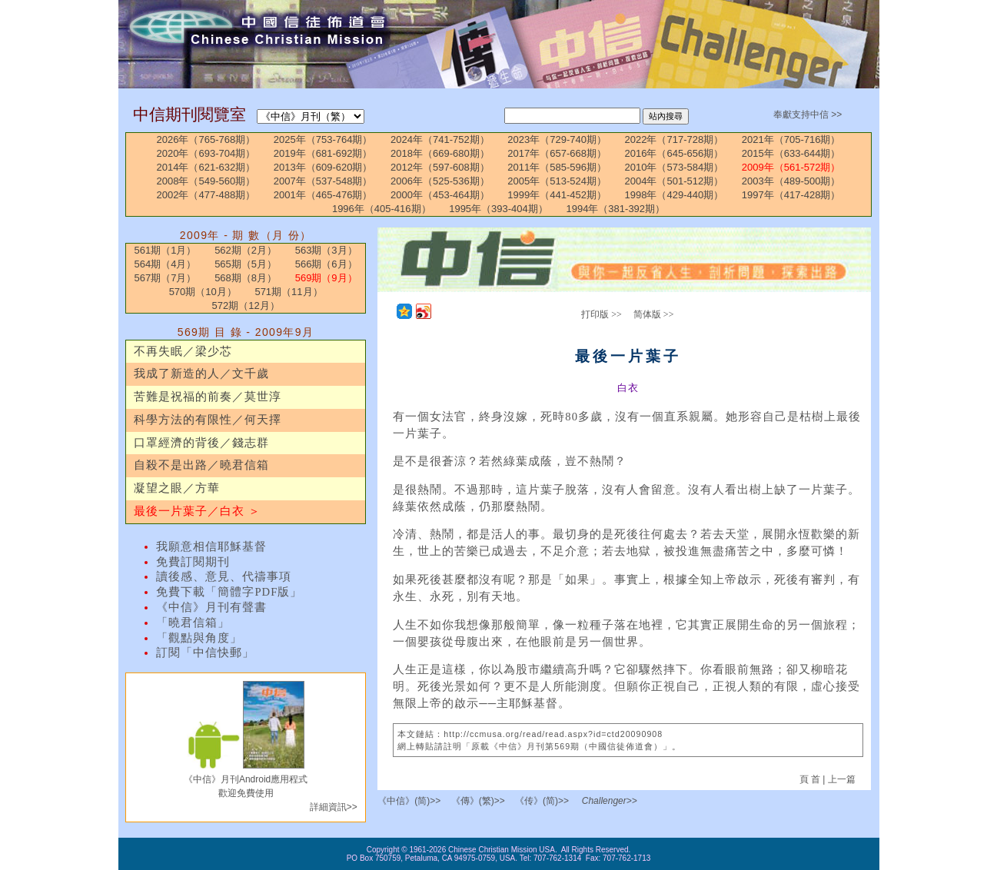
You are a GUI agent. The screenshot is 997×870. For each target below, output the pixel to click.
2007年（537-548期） (323, 181)
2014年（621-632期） (206, 167)
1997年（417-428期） (791, 195)
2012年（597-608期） (440, 167)
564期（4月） (166, 264)
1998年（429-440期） (674, 195)
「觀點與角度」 (199, 638)
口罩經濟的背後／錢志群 (201, 443)
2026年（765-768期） (206, 139)
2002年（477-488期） (206, 195)
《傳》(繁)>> (478, 800)
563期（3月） (326, 250)
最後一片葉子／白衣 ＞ (197, 511)
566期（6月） (326, 264)
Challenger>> (609, 800)
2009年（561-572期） (791, 167)
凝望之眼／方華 (177, 488)
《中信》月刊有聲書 (211, 607)
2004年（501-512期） (674, 181)
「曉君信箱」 (193, 622)
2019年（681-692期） (323, 153)
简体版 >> (653, 314)
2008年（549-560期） (206, 181)
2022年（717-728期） (674, 139)
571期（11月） (288, 291)
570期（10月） (203, 291)
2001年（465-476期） (323, 195)
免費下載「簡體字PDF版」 (229, 592)
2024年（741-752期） (440, 139)
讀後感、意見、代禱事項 (223, 576)
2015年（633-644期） (791, 153)
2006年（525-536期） (440, 181)
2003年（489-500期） (791, 181)
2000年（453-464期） (440, 195)
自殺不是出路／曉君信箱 (201, 465)
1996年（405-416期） (381, 208)
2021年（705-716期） (791, 139)
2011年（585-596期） (557, 167)
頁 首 (811, 779)
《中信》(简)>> (408, 800)
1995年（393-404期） (498, 208)
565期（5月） (245, 264)
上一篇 (842, 779)
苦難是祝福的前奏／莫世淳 (207, 396)
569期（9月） (326, 278)
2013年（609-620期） (323, 167)
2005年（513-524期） (557, 181)
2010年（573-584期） (674, 167)
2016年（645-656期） (674, 153)
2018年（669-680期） (440, 153)
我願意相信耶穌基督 (211, 546)
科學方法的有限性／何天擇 (207, 419)
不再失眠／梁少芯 (183, 351)
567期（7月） (166, 278)
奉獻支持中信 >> (807, 114)
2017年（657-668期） (557, 153)
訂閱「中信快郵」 (205, 652)
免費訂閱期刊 (193, 562)
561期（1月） (166, 250)
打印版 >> (601, 314)
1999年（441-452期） (557, 195)
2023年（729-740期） (557, 139)
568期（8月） (245, 278)
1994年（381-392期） (615, 208)
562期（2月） (245, 250)
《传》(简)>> (542, 800)
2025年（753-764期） (323, 139)
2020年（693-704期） (206, 153)
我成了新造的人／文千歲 (201, 373)
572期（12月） (246, 305)
